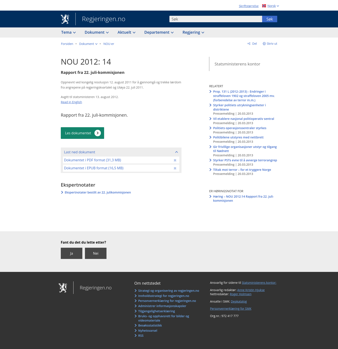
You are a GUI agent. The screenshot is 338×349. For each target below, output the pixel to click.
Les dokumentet (78, 133)
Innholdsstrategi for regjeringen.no (163, 296)
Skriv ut (272, 43)
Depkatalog (239, 301)
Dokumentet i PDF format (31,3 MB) (92, 160)
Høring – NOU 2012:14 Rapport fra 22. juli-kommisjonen (243, 198)
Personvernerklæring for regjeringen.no (167, 301)
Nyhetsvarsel (147, 330)
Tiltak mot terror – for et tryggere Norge (242, 170)
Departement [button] (157, 32)
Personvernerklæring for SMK (230, 308)
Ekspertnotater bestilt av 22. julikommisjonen (98, 192)
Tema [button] (67, 32)
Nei (95, 253)
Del (254, 43)
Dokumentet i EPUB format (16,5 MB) (94, 168)
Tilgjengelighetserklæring (156, 311)
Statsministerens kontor (237, 64)
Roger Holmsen (240, 294)
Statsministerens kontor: (259, 283)
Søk (269, 19)
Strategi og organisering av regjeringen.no (168, 291)
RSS (140, 335)
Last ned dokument (79, 152)
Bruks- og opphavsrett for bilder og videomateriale (163, 318)
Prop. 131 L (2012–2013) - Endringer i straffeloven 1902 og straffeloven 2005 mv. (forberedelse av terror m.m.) (244, 95)
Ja (71, 253)
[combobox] (215, 19)
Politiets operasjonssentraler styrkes (239, 128)
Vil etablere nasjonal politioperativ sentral (243, 119)
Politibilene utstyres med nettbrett (238, 137)
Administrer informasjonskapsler (162, 306)
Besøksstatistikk (150, 325)
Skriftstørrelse (248, 6)
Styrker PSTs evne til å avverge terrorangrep (245, 160)
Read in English (71, 102)
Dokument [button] (95, 32)
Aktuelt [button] (125, 32)
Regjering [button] (192, 32)
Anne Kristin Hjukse (251, 290)
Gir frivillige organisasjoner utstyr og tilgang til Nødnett (245, 149)
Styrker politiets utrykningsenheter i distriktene (239, 107)
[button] (88, 44)
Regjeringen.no (100, 19)
